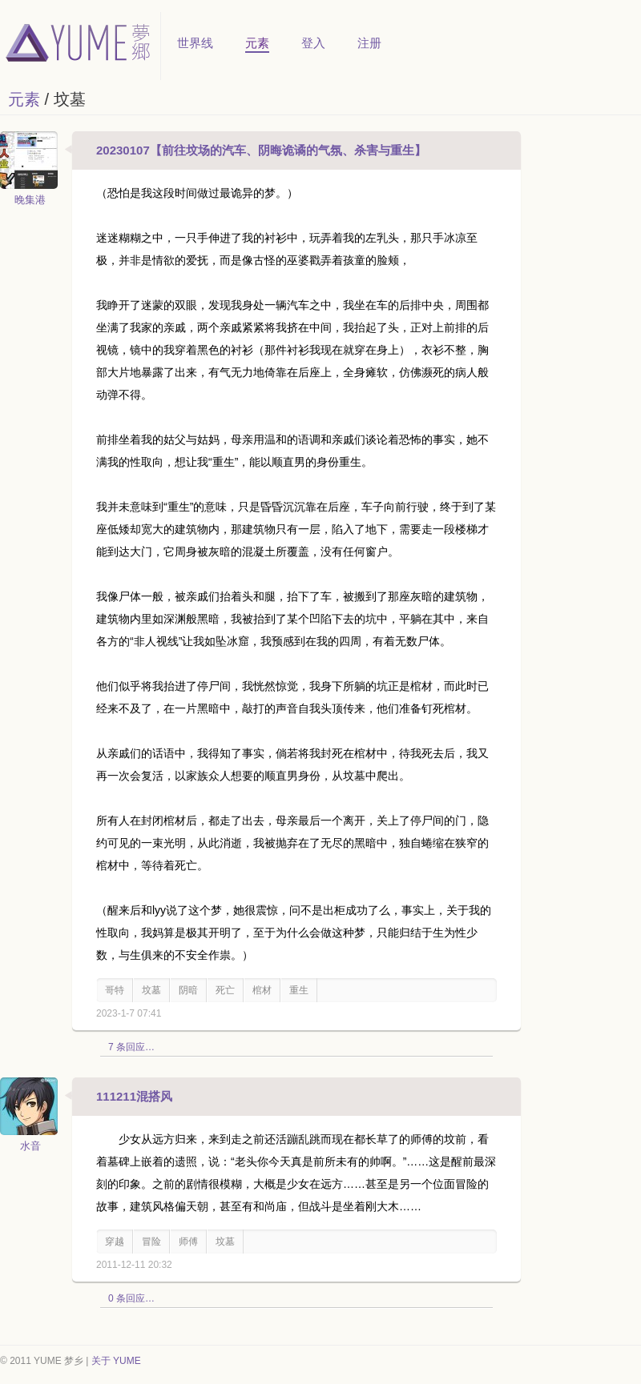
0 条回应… (131, 1298)
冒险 (151, 1241)
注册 (369, 43)
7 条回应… (131, 1047)
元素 (257, 43)
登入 (313, 43)
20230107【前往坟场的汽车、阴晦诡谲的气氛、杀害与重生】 (261, 150)
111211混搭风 (134, 1096)
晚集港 (30, 200)
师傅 (188, 1241)
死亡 (225, 990)
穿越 (114, 1241)
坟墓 (151, 990)
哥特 (114, 990)
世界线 (195, 43)
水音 (30, 1146)
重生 (298, 990)
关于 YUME (116, 1360)
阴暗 (188, 990)
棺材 (262, 990)
